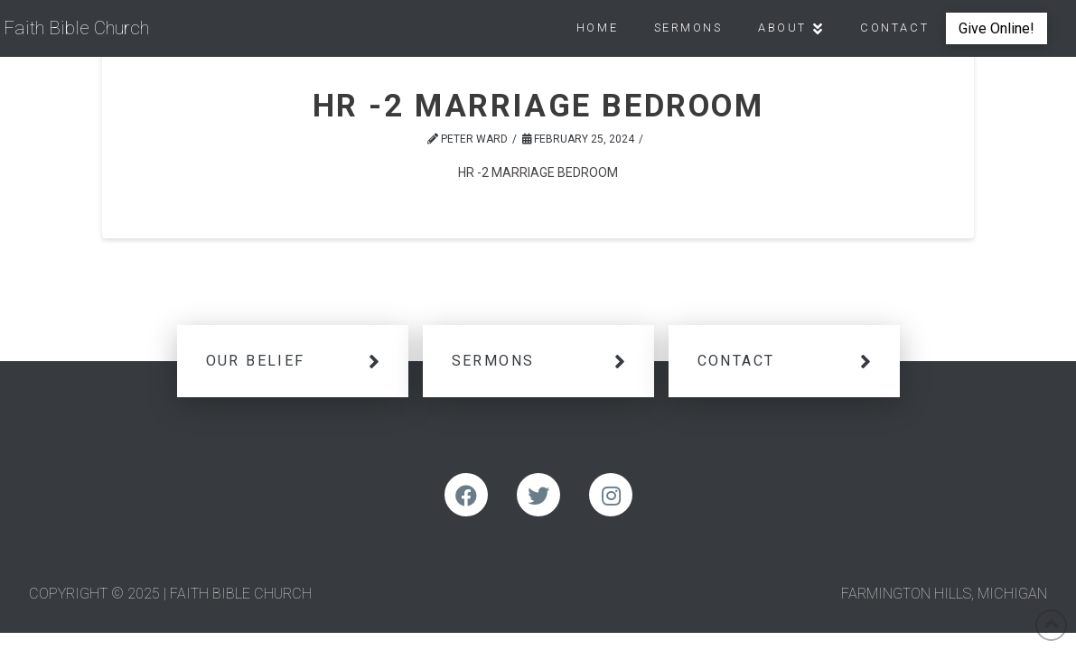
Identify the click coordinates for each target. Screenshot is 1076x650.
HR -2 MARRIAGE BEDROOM (538, 172)
